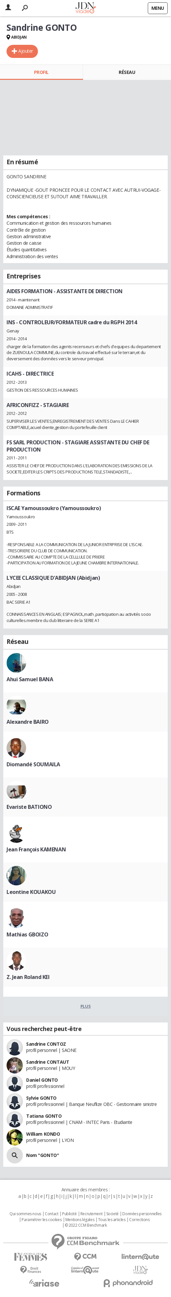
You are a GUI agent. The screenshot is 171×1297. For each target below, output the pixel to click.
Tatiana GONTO (44, 1116)
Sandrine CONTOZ (46, 1044)
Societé (112, 1214)
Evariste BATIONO (29, 806)
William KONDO (43, 1134)
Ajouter (25, 51)
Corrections (139, 1219)
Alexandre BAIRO (28, 721)
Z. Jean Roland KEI (28, 977)
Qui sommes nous (25, 1214)
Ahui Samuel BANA (30, 679)
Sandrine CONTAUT (47, 1062)
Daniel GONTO (42, 1080)
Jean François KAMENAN (36, 849)
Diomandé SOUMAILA (33, 764)
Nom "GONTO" (42, 1155)
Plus (85, 1006)
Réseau (127, 72)
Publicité (69, 1214)
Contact (51, 1214)
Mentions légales (79, 1219)
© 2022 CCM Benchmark (86, 1225)
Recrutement (91, 1214)
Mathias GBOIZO (27, 934)
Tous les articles (112, 1219)
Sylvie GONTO (41, 1098)
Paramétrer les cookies (41, 1219)
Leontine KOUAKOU (31, 892)
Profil (41, 72)
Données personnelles (142, 1214)
